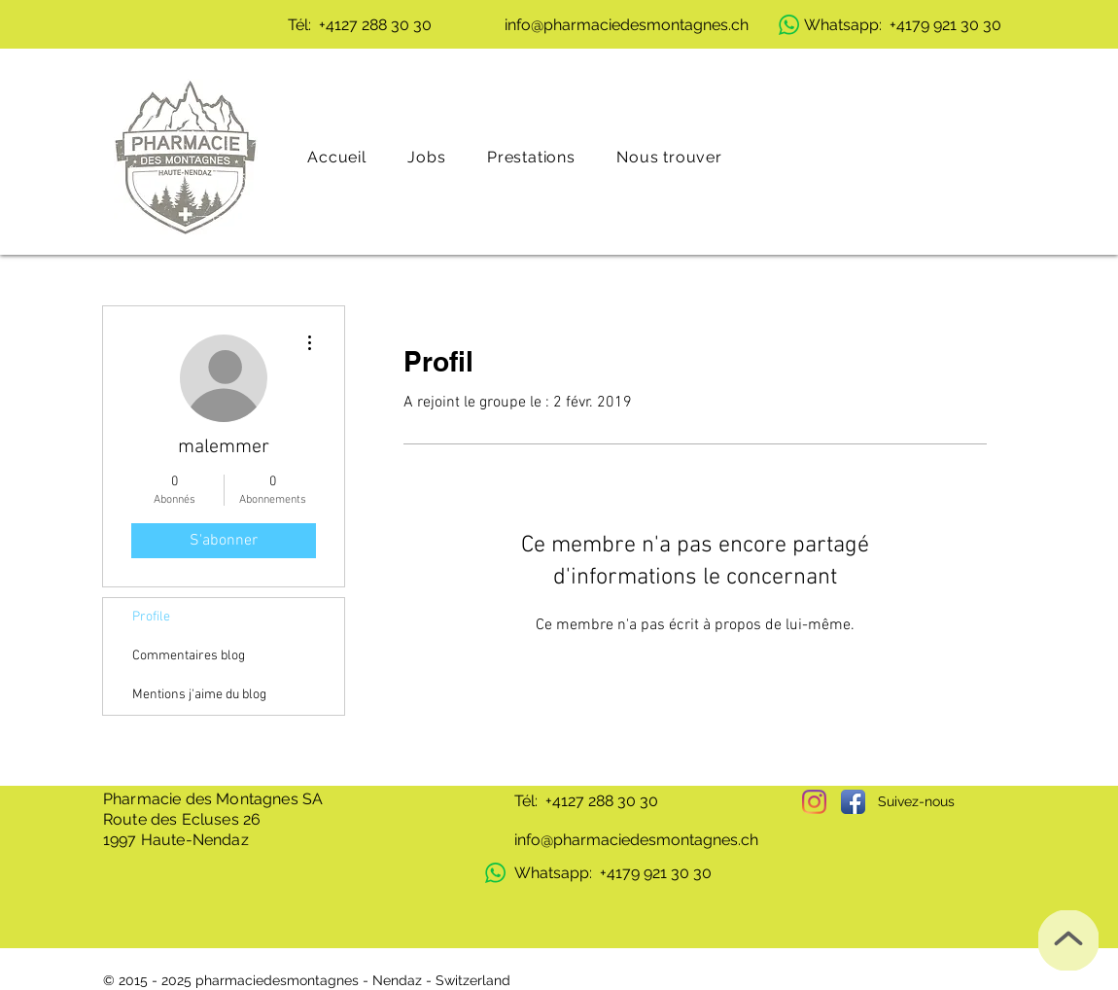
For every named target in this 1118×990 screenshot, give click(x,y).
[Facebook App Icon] (853, 802)
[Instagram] (814, 802)
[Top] (1068, 940)
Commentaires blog (188, 656)
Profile (151, 617)
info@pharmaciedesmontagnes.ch (636, 840)
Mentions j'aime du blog (199, 695)
